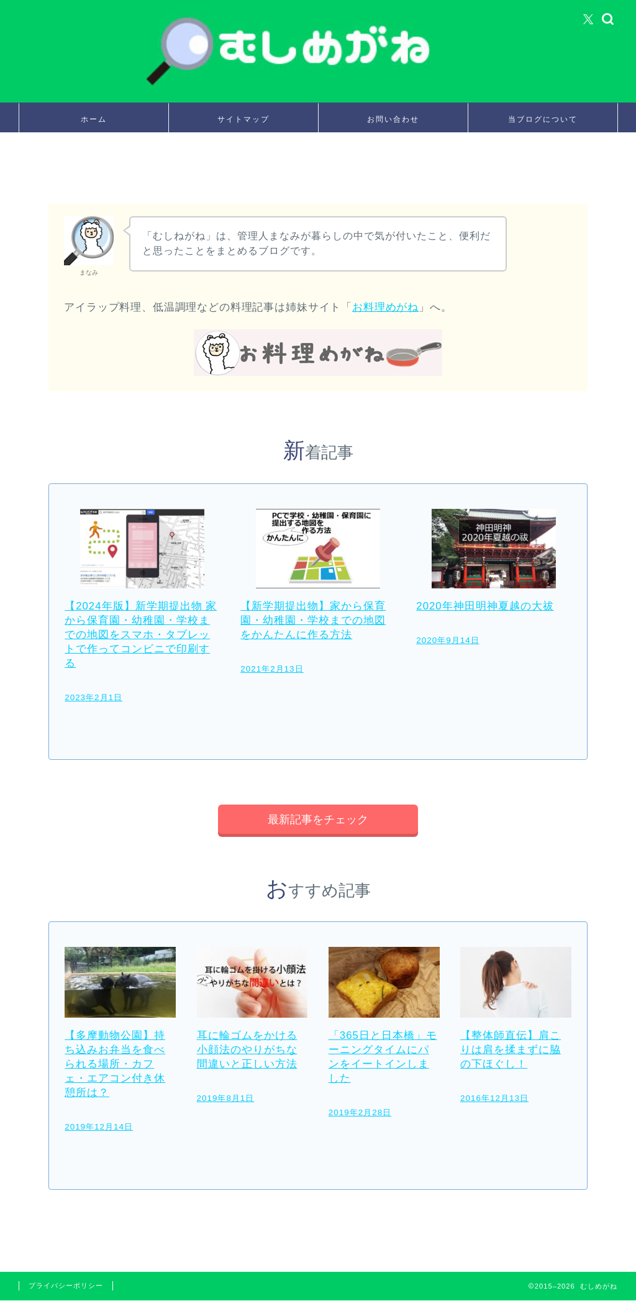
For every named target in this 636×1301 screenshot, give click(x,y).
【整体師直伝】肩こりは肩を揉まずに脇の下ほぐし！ (510, 1051)
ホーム (94, 119)
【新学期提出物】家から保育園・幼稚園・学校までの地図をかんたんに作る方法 (313, 620)
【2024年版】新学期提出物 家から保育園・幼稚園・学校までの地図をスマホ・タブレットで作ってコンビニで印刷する (141, 634)
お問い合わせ (393, 119)
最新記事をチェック (318, 820)
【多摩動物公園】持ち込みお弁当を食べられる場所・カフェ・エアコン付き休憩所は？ (115, 1065)
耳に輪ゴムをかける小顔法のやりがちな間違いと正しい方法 (247, 1051)
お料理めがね (385, 307)
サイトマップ (243, 119)
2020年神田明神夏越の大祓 (484, 606)
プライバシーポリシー (66, 1286)
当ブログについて (543, 119)
